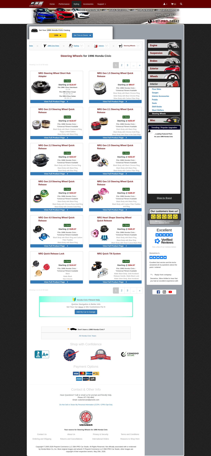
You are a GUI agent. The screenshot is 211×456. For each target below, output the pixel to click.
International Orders (100, 439)
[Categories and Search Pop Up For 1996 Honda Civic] (181, 4)
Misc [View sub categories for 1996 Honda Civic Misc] (152, 120)
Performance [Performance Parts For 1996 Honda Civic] (64, 4)
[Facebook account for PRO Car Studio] (158, 292)
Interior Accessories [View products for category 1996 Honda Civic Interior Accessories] (160, 96)
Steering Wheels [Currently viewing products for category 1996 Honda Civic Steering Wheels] (159, 114)
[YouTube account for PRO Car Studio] (170, 292)
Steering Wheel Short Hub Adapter (54, 74)
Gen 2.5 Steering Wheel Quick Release (115, 147)
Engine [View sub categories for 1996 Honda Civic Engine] (153, 45)
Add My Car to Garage (85, 312)
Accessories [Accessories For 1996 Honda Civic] (88, 4)
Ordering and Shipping (41, 439)
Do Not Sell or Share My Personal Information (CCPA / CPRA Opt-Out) (85, 405)
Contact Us (42, 434)
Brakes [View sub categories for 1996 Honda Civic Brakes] (153, 61)
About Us (71, 434)
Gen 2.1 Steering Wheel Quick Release (115, 111)
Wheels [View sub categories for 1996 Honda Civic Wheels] (154, 76)
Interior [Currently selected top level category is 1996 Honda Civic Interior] (154, 84)
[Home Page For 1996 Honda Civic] (36, 3)
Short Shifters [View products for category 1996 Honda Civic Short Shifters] (158, 110)
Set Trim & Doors (82, 35)
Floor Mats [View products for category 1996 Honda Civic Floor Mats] (156, 89)
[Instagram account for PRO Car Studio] (164, 292)
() (173, 4)
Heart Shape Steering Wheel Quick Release (114, 219)
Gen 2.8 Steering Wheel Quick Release (56, 183)
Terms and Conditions (130, 434)
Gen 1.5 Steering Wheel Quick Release (115, 74)
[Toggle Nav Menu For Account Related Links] (165, 4)
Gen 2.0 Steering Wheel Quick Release (56, 111)
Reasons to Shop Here (130, 439)
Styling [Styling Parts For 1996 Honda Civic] (76, 4)
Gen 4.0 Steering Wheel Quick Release (56, 219)
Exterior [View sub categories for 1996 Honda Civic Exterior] (154, 68)
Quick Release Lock (51, 253)
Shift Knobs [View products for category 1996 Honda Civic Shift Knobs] (157, 107)
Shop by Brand (164, 198)
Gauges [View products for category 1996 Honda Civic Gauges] (155, 93)
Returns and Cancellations (71, 439)
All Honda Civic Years (87, 336)
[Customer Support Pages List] (101, 4)
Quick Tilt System (109, 253)
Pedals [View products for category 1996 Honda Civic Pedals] (155, 100)
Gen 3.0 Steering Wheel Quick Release (115, 183)
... (134, 65)
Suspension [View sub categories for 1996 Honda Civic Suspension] (156, 53)
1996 (57, 35)
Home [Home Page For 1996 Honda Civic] (52, 4)
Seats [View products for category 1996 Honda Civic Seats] (154, 103)
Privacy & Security (100, 434)
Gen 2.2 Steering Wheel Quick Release (56, 147)
